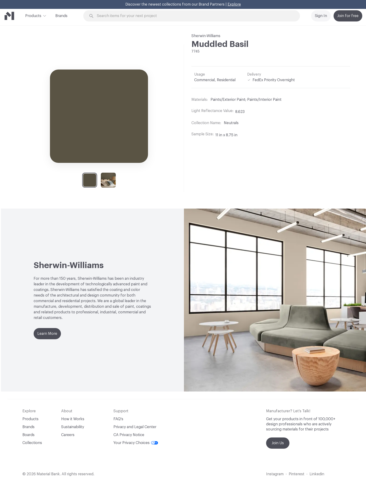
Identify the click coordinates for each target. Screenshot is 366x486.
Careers (67, 435)
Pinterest (296, 474)
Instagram (275, 474)
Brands (61, 16)
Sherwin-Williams (205, 36)
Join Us (278, 443)
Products (33, 15)
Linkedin (317, 474)
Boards (28, 435)
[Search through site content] (194, 16)
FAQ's (118, 419)
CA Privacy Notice (128, 435)
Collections (32, 443)
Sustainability (72, 427)
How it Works (72, 419)
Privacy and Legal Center (134, 427)
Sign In (321, 16)
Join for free (348, 16)
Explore (234, 4)
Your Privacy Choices (135, 442)
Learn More (47, 334)
